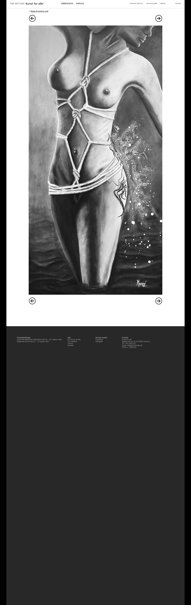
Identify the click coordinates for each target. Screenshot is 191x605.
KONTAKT (178, 3)
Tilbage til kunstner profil (39, 11)
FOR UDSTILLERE (151, 3)
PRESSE (162, 3)
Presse (70, 343)
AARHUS (80, 3)
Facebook (99, 340)
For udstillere (72, 342)
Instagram (99, 342)
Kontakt (70, 345)
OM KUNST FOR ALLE (136, 3)
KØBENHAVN (67, 3)
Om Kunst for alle (74, 340)
